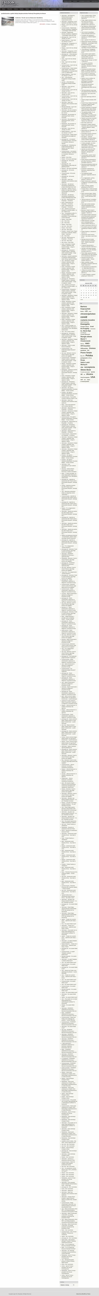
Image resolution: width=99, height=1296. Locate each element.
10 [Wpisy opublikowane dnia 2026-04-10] (91, 290)
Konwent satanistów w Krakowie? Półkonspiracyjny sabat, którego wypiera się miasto (89, 109)
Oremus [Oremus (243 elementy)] (92, 348)
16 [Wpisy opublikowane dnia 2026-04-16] (88, 292)
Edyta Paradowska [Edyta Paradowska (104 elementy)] (85, 322)
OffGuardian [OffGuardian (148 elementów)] (84, 348)
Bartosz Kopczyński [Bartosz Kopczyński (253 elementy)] (85, 308)
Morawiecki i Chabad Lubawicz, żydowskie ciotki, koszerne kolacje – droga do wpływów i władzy (89, 126)
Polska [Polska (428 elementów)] (89, 355)
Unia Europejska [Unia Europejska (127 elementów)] (85, 377)
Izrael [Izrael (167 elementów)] (92, 326)
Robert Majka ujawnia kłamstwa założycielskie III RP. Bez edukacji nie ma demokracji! (89, 254)
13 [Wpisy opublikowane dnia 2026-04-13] (81, 292)
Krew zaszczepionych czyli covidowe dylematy (69, 466)
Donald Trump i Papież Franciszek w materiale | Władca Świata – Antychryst (89, 104)
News (27, 9)
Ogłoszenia (70, 1190)
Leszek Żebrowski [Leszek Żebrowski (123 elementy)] (85, 334)
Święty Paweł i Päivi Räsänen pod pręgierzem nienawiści (69, 136)
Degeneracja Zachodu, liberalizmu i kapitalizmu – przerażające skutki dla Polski (89, 43)
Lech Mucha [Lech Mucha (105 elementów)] (83, 332)
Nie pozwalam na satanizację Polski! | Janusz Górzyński (69, 116)
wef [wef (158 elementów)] (82, 379)
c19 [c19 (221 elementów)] (86, 311)
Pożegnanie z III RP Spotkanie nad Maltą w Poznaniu (69, 45)
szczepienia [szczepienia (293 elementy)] (89, 367)
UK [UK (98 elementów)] (84, 374)
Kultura (16, 9)
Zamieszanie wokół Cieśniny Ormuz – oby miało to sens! (69, 835)
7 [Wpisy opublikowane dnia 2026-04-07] (83, 290)
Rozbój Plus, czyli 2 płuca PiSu (88, 93)
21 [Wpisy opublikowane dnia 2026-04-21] (83, 295)
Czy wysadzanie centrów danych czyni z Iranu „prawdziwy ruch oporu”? (69, 1170)
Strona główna (67, 1)
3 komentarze (53, 24)
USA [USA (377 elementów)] (93, 377)
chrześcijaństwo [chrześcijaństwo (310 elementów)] (88, 314)
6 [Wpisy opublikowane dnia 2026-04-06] (81, 290)
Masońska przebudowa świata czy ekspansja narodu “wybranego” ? (68, 493)
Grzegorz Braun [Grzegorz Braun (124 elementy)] (85, 326)
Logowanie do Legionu (84, 1)
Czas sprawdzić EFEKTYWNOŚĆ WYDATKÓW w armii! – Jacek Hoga (69, 1184)
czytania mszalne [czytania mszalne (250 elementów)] (88, 320)
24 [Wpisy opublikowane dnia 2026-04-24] (91, 295)
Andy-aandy (42, 24)
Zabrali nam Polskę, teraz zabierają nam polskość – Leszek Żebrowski (69, 972)
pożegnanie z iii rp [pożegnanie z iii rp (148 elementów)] (86, 358)
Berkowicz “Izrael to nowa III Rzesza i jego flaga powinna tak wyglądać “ (88, 212)
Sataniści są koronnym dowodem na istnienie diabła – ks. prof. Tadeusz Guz (89, 120)
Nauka (21, 9)
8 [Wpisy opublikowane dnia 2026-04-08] (86, 290)
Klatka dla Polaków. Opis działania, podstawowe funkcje (68, 1163)
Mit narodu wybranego (86, 96)
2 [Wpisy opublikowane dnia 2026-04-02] (88, 288)
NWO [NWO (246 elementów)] (87, 343)
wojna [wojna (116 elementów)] (88, 379)
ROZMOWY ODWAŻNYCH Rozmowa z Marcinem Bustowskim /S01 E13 (69, 1010)
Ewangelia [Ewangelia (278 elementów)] (85, 324)
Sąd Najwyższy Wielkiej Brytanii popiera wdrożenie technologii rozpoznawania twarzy (88, 28)
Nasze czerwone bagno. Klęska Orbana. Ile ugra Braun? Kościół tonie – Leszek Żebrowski (88, 195)
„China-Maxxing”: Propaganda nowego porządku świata (69, 56)
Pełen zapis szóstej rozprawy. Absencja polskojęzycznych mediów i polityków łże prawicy (88, 205)
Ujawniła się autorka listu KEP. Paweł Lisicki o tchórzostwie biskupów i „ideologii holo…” (88, 150)
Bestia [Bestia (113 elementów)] (82, 311)
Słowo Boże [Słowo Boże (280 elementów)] (86, 370)
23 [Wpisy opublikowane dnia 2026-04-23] (88, 295)
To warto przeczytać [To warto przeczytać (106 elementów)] (85, 372)
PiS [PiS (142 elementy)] (88, 350)
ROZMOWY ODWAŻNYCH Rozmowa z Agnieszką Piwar (68, 555)
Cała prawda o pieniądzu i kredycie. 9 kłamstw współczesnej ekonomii (69, 1241)
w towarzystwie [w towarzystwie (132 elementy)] (85, 381)
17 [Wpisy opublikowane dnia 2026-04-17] (91, 292)
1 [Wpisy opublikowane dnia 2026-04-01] (86, 288)
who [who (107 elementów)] (85, 379)
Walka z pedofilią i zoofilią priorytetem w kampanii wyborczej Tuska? (89, 264)
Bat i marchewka (71, 1144)
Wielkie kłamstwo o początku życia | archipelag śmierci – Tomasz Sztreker (88, 222)
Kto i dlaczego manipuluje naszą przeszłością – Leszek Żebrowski (69, 1252)
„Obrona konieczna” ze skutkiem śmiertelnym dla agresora (69, 707)
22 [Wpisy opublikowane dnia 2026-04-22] (86, 295)
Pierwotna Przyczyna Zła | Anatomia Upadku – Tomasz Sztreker (87, 259)
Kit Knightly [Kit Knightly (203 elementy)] (85, 328)
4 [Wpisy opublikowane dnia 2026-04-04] (93, 288)
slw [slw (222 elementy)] (82, 367)
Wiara (3, 9)
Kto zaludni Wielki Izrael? (70, 923)
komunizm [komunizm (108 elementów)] (92, 328)
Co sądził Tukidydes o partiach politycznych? (68, 953)
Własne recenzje (35, 9)
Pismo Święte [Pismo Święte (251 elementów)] (86, 353)
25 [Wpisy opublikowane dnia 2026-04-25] (93, 295)
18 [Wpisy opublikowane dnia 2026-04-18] (93, 292)
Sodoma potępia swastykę (87, 99)
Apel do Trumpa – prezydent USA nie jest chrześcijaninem (69, 1113)
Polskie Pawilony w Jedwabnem (88, 231)
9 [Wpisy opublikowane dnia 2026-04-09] (88, 290)
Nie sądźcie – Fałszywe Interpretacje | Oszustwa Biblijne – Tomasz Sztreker (89, 138)
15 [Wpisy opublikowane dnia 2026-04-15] (86, 292)
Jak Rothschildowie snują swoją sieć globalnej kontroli (69, 165)
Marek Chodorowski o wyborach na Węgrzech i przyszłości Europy (69, 581)
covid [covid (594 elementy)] (84, 317)
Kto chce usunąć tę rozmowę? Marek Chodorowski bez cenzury (69, 111)
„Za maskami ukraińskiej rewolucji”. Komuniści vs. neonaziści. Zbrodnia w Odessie (88, 65)
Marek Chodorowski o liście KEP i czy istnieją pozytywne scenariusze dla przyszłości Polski (69, 1210)
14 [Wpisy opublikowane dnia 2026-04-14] (83, 292)
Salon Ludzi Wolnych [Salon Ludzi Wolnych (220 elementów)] (85, 363)
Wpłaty (60, 9)
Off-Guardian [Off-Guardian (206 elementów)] (85, 346)
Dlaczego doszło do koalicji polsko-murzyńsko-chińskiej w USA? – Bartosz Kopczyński (88, 241)
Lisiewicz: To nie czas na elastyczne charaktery (29, 17)
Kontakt (75, 1)
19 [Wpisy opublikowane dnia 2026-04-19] (95, 292)
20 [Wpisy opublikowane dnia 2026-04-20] (81, 295)
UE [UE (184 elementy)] (82, 374)
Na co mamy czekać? (86, 141)
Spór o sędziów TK (85, 40)
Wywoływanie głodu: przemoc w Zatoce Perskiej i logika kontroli (68, 1261)
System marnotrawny (86, 225)
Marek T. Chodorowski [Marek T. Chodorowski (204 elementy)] (85, 340)
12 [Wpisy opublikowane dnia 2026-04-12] (95, 290)
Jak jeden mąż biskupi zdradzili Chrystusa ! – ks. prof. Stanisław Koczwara (88, 250)
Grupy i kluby (45, 9)
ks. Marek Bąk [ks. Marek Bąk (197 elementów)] (86, 331)
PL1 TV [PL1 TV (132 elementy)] (82, 355)
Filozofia (9, 9)
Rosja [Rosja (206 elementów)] (83, 360)
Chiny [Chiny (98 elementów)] (90, 311)
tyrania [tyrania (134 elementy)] (93, 372)
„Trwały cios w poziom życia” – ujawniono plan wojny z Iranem (69, 921)
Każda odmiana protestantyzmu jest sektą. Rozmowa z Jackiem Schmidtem (88, 161)
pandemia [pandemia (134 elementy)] (83, 350)
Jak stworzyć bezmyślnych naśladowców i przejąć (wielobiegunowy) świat (87, 86)
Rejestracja (95, 1)
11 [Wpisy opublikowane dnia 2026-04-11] (93, 290)
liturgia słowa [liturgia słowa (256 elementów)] (86, 337)
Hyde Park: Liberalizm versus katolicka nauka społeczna (69, 104)
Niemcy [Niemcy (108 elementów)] (82, 343)
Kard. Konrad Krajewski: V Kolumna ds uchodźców (69, 1233)
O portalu (54, 9)
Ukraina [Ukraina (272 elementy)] (89, 374)
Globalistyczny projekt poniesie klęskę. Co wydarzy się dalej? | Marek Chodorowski (88, 71)
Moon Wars (84, 122)
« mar (81, 299)
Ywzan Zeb (64, 572)
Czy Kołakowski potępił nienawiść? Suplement (68, 350)
